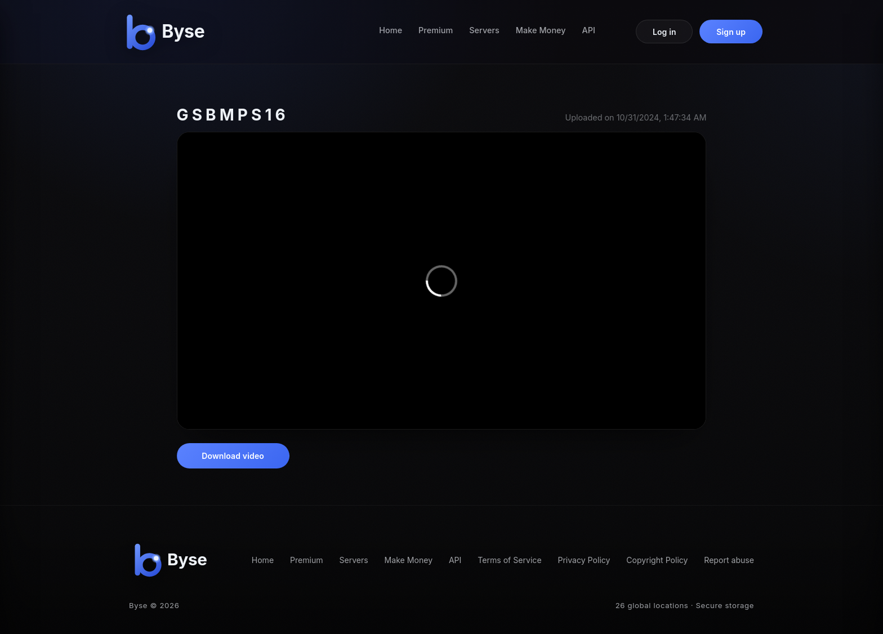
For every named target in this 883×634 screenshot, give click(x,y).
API (589, 30)
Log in (664, 32)
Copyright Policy (657, 560)
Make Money (541, 30)
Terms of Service (509, 560)
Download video (233, 456)
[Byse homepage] (168, 31)
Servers (484, 30)
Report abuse (729, 560)
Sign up (731, 32)
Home (390, 30)
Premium (435, 30)
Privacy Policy (584, 560)
